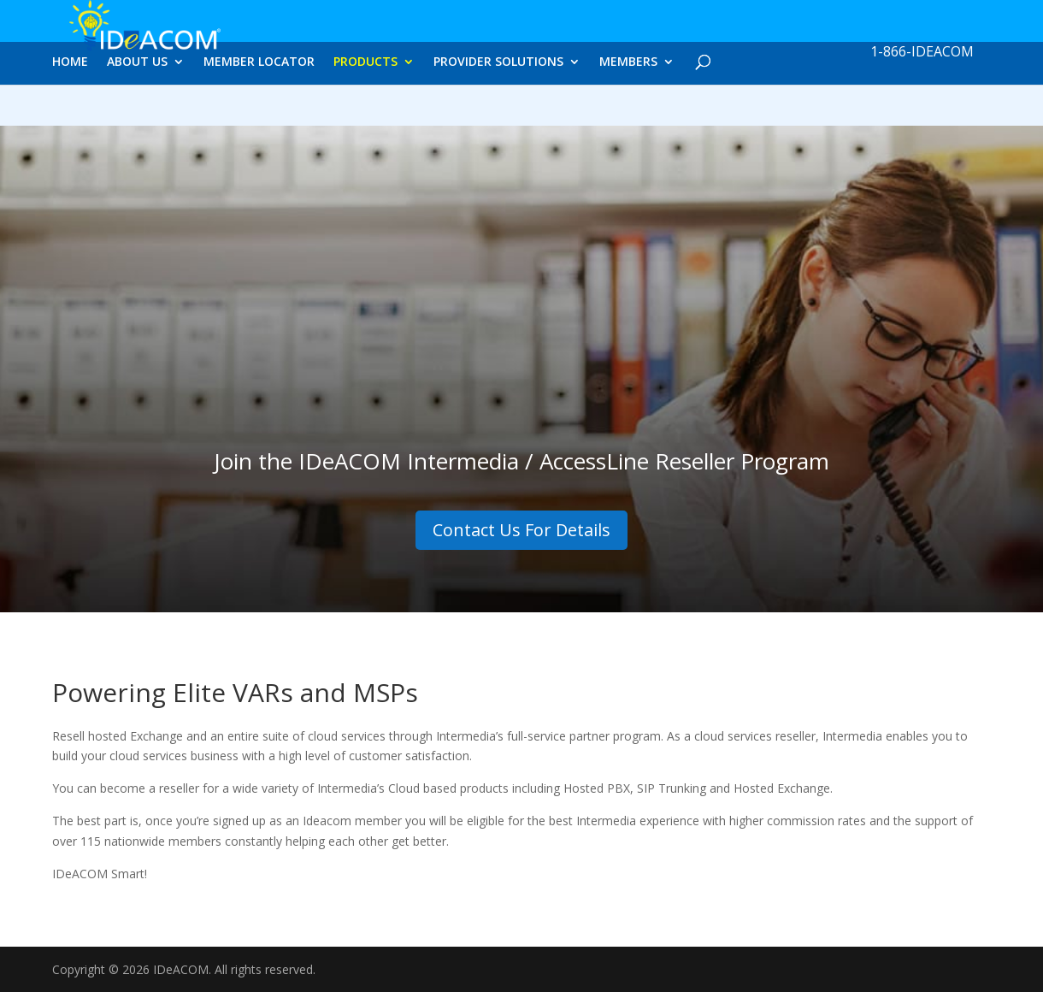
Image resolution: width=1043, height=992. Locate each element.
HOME (70, 108)
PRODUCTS (365, 108)
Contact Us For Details (521, 529)
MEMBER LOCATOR (259, 108)
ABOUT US (137, 108)
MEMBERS (628, 108)
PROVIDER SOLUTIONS (498, 108)
